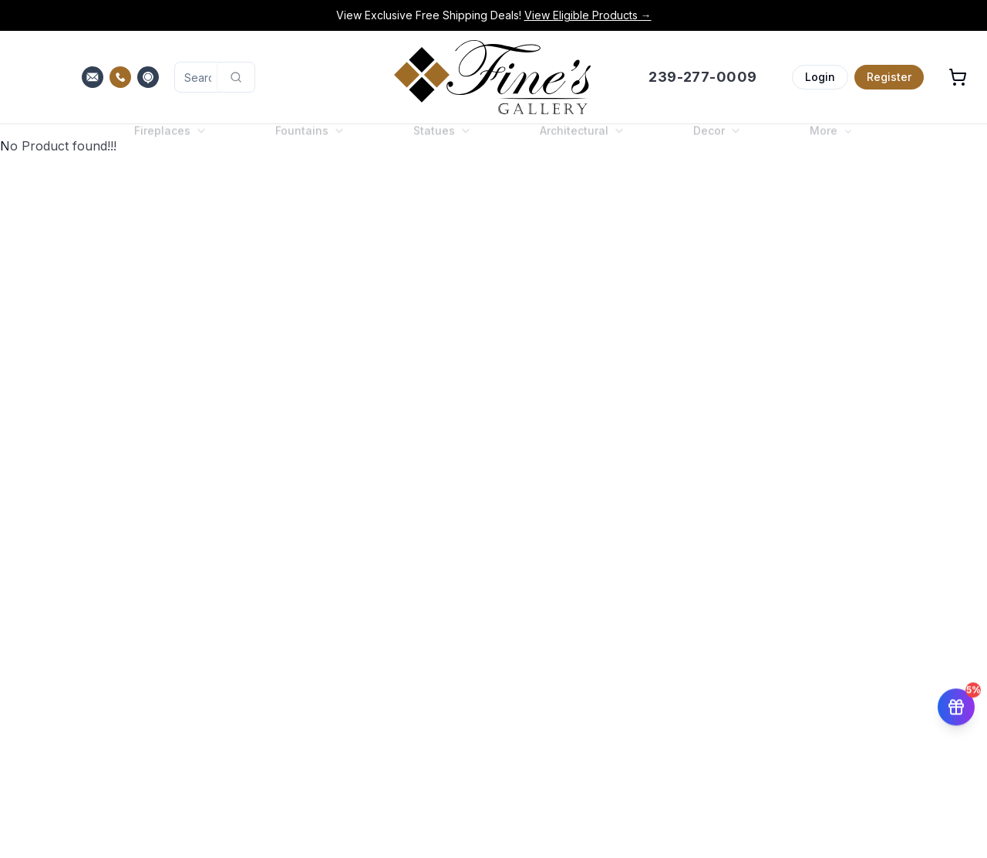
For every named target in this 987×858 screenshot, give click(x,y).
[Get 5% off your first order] (956, 709)
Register (889, 76)
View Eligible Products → (588, 15)
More (831, 143)
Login (820, 76)
